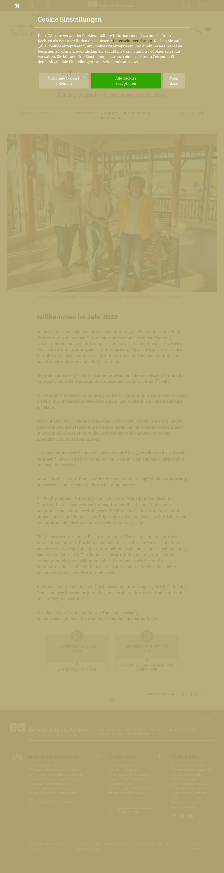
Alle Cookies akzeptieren (125, 81)
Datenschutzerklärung (132, 41)
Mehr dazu (174, 81)
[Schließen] (112, 5)
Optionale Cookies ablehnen (63, 81)
